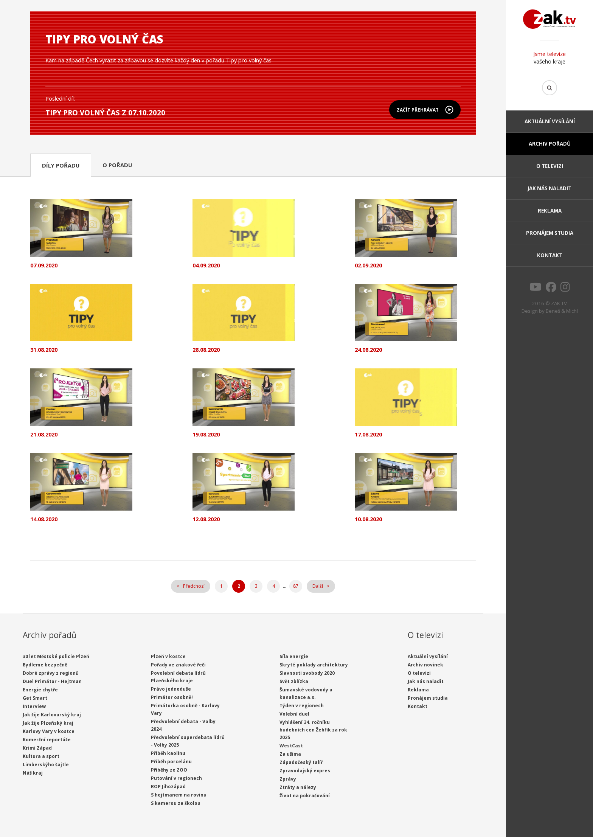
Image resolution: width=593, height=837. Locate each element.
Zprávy (287, 779)
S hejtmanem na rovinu (178, 795)
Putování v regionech (176, 778)
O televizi (549, 166)
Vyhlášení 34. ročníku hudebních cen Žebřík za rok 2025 (313, 730)
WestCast (291, 745)
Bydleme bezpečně (45, 665)
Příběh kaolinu (168, 753)
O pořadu (117, 165)
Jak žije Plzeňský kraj (48, 723)
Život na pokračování (304, 795)
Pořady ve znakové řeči (178, 665)
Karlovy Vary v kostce (49, 731)
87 (295, 586)
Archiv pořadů (550, 143)
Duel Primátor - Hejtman (52, 681)
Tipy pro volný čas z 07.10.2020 (105, 112)
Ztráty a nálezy (297, 787)
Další (317, 586)
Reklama (550, 210)
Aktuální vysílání (550, 121)
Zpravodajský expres (304, 770)
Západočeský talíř (301, 762)
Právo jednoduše (171, 689)
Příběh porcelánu (171, 761)
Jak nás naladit (549, 188)
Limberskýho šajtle (46, 764)
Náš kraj (33, 773)
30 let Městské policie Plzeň (56, 656)
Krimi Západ (37, 748)
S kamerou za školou (175, 803)
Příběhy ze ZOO (169, 770)
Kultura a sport (41, 756)
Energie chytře (40, 689)
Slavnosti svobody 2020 (307, 673)
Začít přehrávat (418, 110)
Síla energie (293, 656)
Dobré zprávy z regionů (51, 673)
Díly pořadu (60, 165)
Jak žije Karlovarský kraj (52, 714)
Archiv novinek (425, 665)
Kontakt (549, 255)
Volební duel (294, 714)
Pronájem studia (549, 233)
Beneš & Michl (562, 310)
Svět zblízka (293, 681)
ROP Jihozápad (168, 786)
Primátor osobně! (172, 697)
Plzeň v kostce (168, 656)
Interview (34, 706)
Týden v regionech (301, 705)
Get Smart (35, 698)
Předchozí (194, 586)
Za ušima (290, 754)
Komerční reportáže (47, 739)
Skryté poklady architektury (313, 665)
